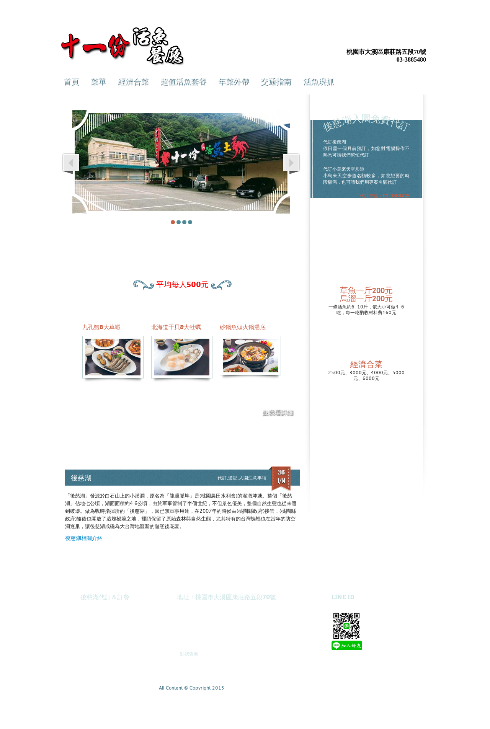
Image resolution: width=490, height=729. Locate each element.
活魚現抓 (318, 80)
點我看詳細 (278, 412)
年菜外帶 (233, 80)
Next (291, 165)
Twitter (403, 38)
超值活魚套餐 (183, 80)
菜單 (98, 80)
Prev (71, 165)
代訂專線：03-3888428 (385, 195)
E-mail (420, 38)
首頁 (70, 80)
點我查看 (189, 654)
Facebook (386, 38)
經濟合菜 (133, 80)
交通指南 (275, 80)
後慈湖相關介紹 (84, 538)
